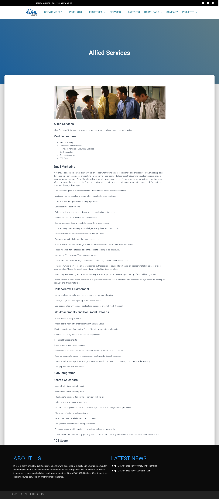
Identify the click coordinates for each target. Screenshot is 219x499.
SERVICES (117, 12)
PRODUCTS (77, 12)
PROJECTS (189, 12)
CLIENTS (46, 3)
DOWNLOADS (153, 12)
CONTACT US (67, 3)
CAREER (55, 3)
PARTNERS (134, 12)
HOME (38, 3)
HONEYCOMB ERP (53, 12)
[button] (53, 12)
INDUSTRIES (97, 12)
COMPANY (172, 12)
